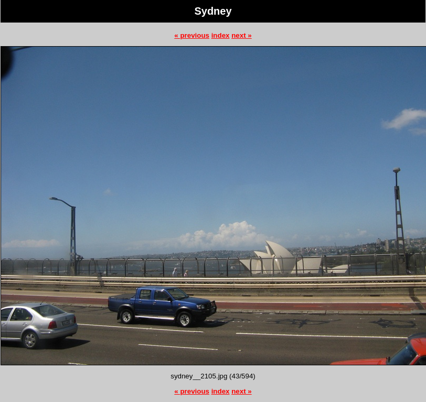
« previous (191, 35)
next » (241, 35)
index (220, 35)
